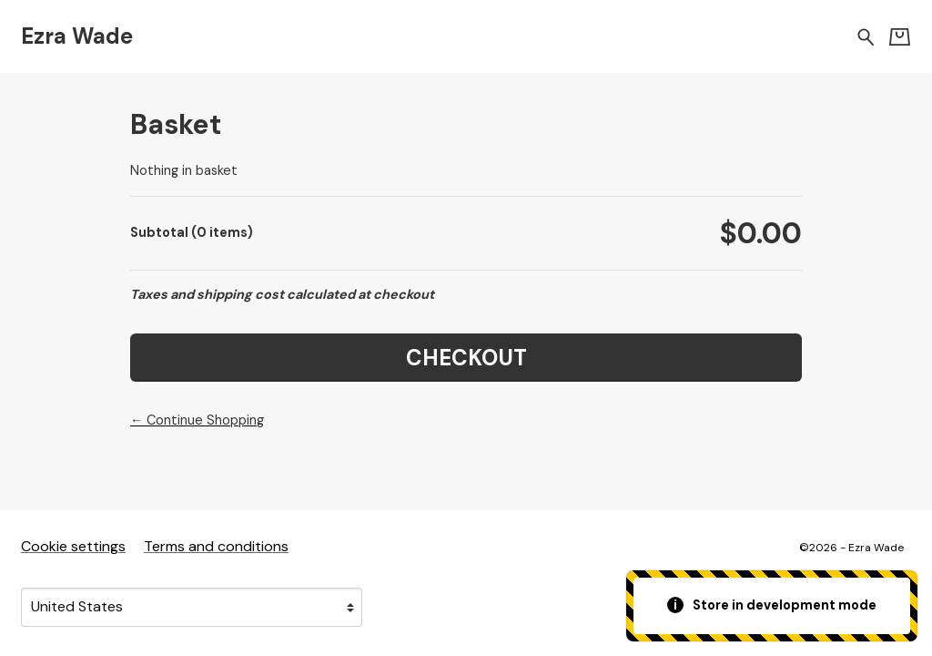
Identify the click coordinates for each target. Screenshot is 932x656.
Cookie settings (73, 546)
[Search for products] (866, 36)
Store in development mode (772, 605)
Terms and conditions (216, 546)
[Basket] (899, 36)
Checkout (466, 357)
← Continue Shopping (197, 420)
